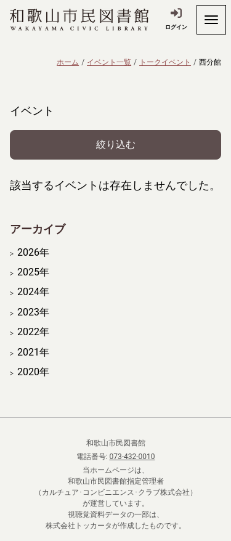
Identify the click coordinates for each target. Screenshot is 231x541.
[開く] (211, 20)
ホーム (68, 62)
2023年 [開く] (33, 312)
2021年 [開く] (33, 352)
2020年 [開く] (33, 372)
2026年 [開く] (33, 252)
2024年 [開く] (33, 292)
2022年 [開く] (33, 332)
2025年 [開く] (33, 272)
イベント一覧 (109, 62)
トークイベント (165, 62)
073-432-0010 (132, 456)
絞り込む (116, 144)
